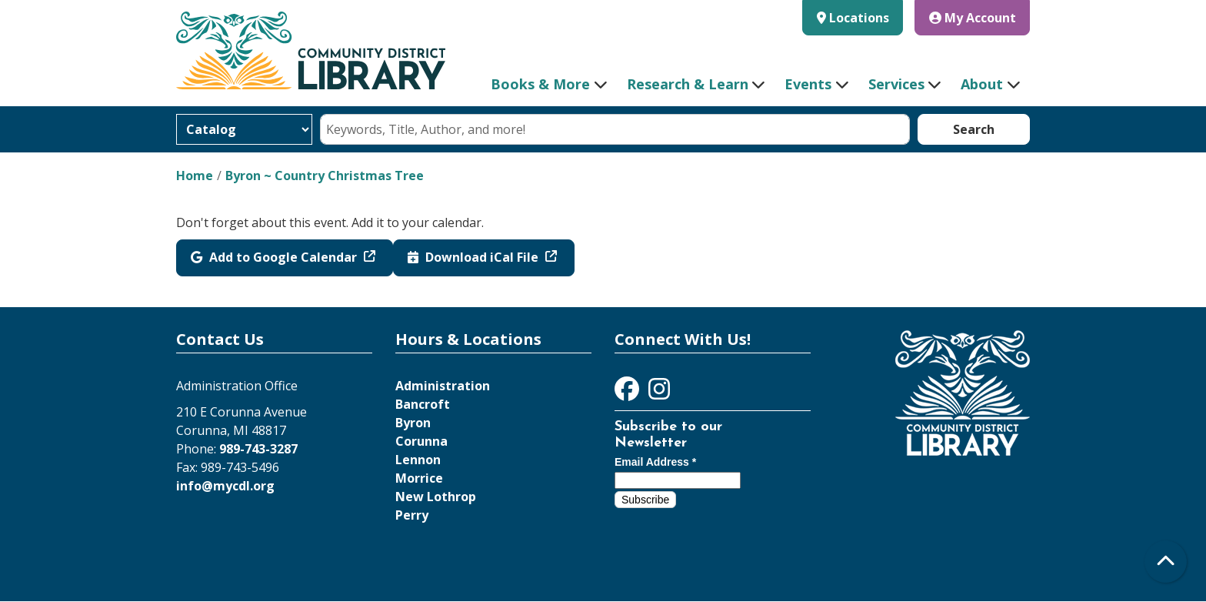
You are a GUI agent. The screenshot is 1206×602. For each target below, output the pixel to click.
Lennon (418, 459)
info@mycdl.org (225, 485)
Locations (859, 17)
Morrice (419, 478)
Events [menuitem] (808, 84)
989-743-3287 (258, 448)
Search (973, 129)
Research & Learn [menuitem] (687, 84)
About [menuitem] (982, 84)
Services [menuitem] (896, 84)
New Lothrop (435, 496)
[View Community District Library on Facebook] (628, 393)
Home (194, 175)
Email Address (655, 462)
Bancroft (422, 404)
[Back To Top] (1165, 561)
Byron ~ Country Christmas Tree (324, 175)
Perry (411, 515)
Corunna (421, 441)
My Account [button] (972, 17)
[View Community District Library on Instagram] (659, 393)
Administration (442, 385)
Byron (413, 422)
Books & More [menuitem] (540, 84)
